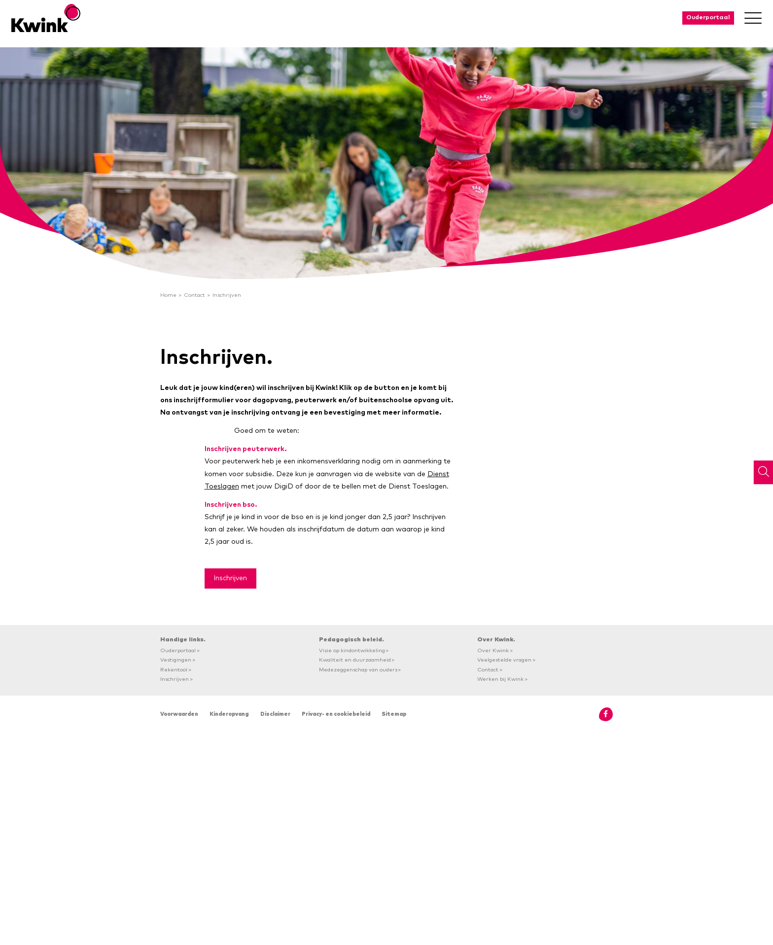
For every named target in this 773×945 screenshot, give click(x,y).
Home (168, 295)
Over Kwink (493, 650)
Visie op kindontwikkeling (352, 650)
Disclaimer (275, 714)
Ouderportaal (708, 17)
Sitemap (394, 714)
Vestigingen (175, 660)
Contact (194, 295)
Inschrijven (226, 295)
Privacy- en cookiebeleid (336, 714)
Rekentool (173, 669)
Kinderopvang (229, 714)
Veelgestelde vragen (504, 660)
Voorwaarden (179, 714)
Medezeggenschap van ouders (358, 669)
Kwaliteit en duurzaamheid (355, 660)
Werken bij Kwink (500, 679)
